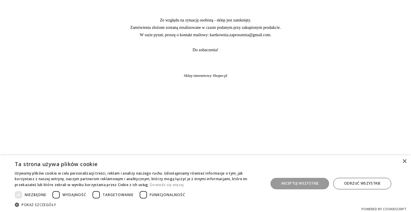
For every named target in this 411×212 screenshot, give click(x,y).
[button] (138, 205)
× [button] (404, 161)
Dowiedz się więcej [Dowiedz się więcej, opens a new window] (167, 184)
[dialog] (205, 183)
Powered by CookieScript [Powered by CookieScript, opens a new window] (384, 209)
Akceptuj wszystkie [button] (300, 183)
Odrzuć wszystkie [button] (362, 183)
